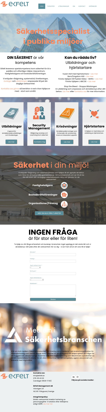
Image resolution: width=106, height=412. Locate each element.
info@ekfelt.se (38, 375)
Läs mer (94, 74)
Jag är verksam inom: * (36, 265)
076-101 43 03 (38, 378)
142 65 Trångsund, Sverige (43, 391)
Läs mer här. (48, 404)
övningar (8, 81)
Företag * (32, 258)
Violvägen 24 (38, 388)
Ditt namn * (33, 252)
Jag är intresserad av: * (36, 277)
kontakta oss (80, 91)
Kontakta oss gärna (10, 88)
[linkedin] (74, 377)
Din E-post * (33, 271)
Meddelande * (33, 283)
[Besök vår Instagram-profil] (78, 377)
